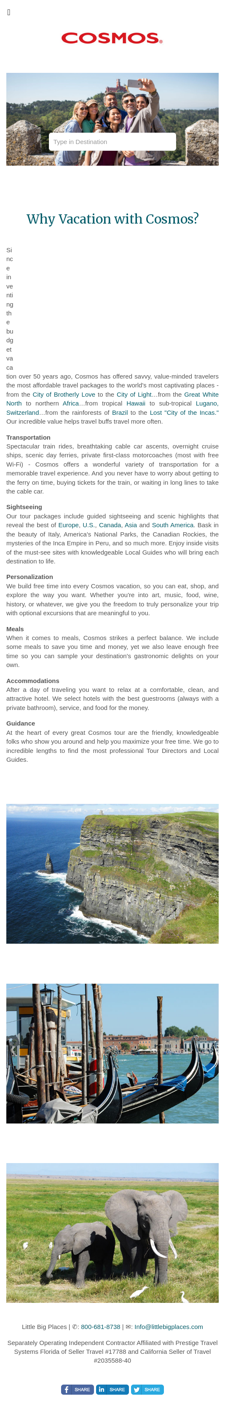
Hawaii (135, 403)
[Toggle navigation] (9, 14)
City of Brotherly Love (64, 394)
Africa (71, 403)
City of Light (134, 394)
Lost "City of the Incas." (184, 412)
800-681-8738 (100, 1326)
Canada (110, 524)
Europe (69, 524)
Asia (131, 524)
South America (173, 524)
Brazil (120, 412)
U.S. (89, 524)
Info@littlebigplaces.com (168, 1326)
